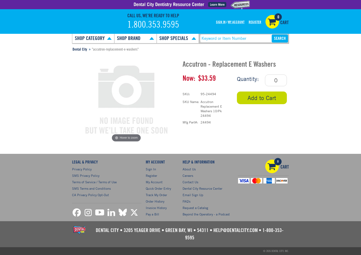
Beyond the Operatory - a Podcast (206, 214)
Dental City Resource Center (202, 188)
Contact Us (190, 182)
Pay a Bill (152, 214)
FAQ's (186, 201)
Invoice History (156, 208)
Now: (189, 78)
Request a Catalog (195, 208)
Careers (188, 176)
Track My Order (156, 195)
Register (255, 22)
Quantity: (248, 78)
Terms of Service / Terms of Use (94, 182)
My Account (236, 22)
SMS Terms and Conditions (91, 188)
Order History (155, 201)
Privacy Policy (82, 169)
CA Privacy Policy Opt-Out (90, 195)
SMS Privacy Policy (85, 176)
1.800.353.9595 (153, 24)
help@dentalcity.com (235, 230)
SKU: (186, 94)
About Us (189, 169)
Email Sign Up (193, 195)
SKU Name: (191, 102)
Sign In (221, 22)
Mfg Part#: (190, 122)
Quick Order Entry (158, 188)
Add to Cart (261, 97)
